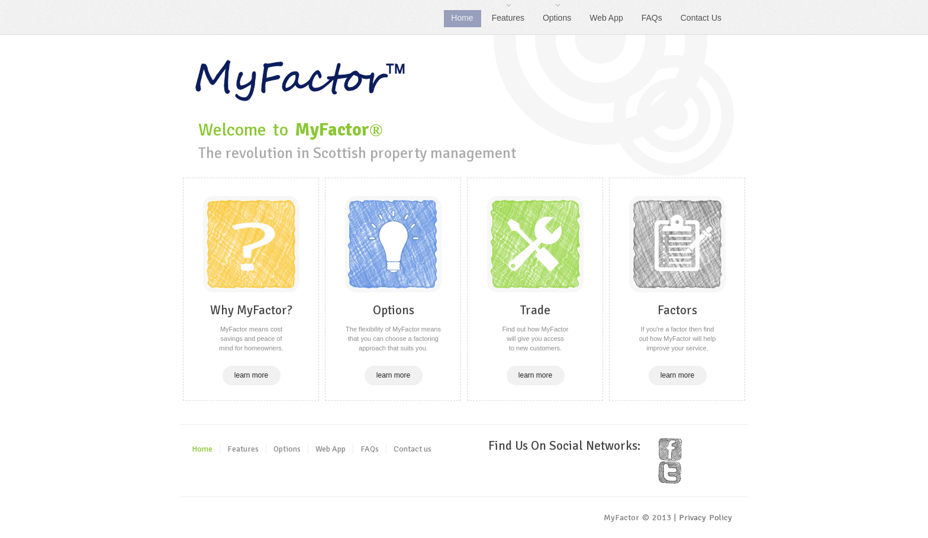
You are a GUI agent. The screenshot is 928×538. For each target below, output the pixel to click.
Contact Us (701, 17)
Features (504, 16)
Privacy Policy (705, 518)
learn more (251, 375)
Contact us (412, 449)
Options (553, 16)
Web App (606, 17)
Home (462, 17)
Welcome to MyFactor (300, 80)
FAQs (652, 17)
